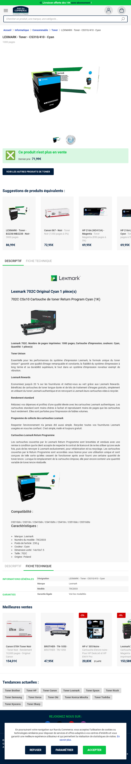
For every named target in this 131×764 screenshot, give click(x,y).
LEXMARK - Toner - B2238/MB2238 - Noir (18, 232)
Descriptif (13, 566)
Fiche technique (39, 261)
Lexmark (73, 583)
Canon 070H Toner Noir (18, 646)
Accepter (94, 750)
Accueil (7, 30)
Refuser (35, 750)
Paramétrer (64, 750)
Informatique (22, 30)
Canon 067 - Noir (53, 230)
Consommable (40, 30)
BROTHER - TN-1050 (55, 646)
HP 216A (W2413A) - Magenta (93, 232)
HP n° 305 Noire (91, 646)
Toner (55, 30)
